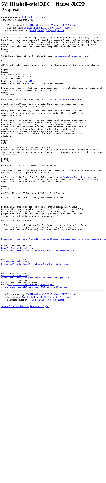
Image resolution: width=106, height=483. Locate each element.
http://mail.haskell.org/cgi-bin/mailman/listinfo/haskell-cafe (37, 293)
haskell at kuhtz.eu (61, 112)
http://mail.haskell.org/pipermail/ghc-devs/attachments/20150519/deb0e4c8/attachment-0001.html (34, 336)
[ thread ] (40, 30)
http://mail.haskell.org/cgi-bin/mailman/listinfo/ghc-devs (35, 309)
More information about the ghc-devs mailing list (25, 357)
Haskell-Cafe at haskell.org (17, 290)
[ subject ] (51, 30)
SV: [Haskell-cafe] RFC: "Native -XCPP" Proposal (51, 25)
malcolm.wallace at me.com (32, 17)
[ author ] (61, 30)
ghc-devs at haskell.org (23, 90)
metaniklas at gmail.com (68, 60)
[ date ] (32, 30)
